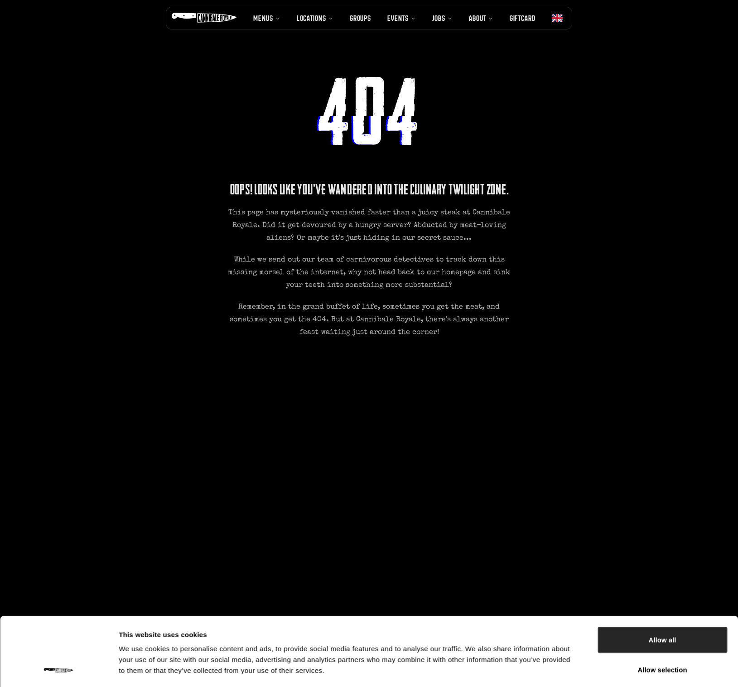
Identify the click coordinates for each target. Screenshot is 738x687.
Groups (360, 18)
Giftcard (522, 18)
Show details (475, 637)
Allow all (662, 543)
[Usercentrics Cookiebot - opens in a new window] (58, 637)
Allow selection (662, 573)
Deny (662, 603)
